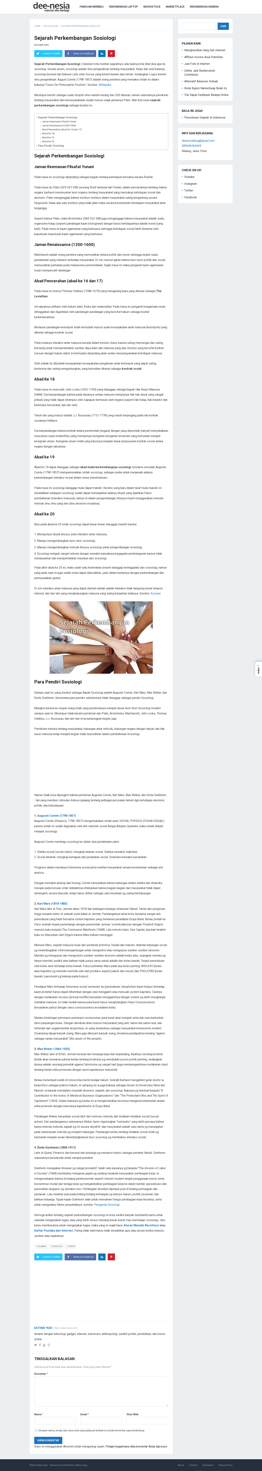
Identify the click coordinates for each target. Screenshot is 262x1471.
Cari (223, 26)
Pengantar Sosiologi (107, 1204)
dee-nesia (42, 1465)
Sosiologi (57, 1246)
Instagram (190, 183)
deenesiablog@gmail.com (198, 140)
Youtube (189, 177)
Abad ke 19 (48, 137)
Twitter (188, 190)
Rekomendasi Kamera (204, 6)
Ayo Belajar (51, 26)
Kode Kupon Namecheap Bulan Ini (205, 88)
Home (37, 26)
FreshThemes (67, 1465)
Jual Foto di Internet (197, 64)
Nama (38, 1414)
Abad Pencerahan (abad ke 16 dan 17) (62, 129)
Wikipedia (105, 84)
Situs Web (132, 1414)
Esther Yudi (41, 45)
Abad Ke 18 (48, 133)
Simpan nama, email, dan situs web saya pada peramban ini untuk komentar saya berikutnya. (92, 1430)
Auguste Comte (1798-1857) (56, 815)
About (181, 1465)
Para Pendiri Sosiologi (51, 145)
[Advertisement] (101, 767)
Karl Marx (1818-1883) (52, 903)
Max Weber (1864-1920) (53, 1049)
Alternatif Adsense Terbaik (201, 81)
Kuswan (156, 593)
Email (84, 1414)
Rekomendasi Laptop (123, 6)
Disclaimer (207, 1465)
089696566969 (191, 145)
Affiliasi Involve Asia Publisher (203, 57)
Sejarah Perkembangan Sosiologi (57, 117)
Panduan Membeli (92, 6)
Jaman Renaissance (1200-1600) (59, 125)
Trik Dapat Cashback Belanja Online (206, 95)
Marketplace (175, 6)
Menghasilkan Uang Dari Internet (204, 50)
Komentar (41, 1373)
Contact (193, 1465)
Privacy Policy (225, 1465)
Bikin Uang (81, 1465)
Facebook (190, 197)
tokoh (71, 1246)
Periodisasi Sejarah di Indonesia (204, 117)
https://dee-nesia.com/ (66, 1328)
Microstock (151, 6)
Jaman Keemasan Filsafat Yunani (59, 121)
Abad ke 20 (48, 141)
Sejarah (41, 1246)
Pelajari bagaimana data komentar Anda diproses (136, 1446)
